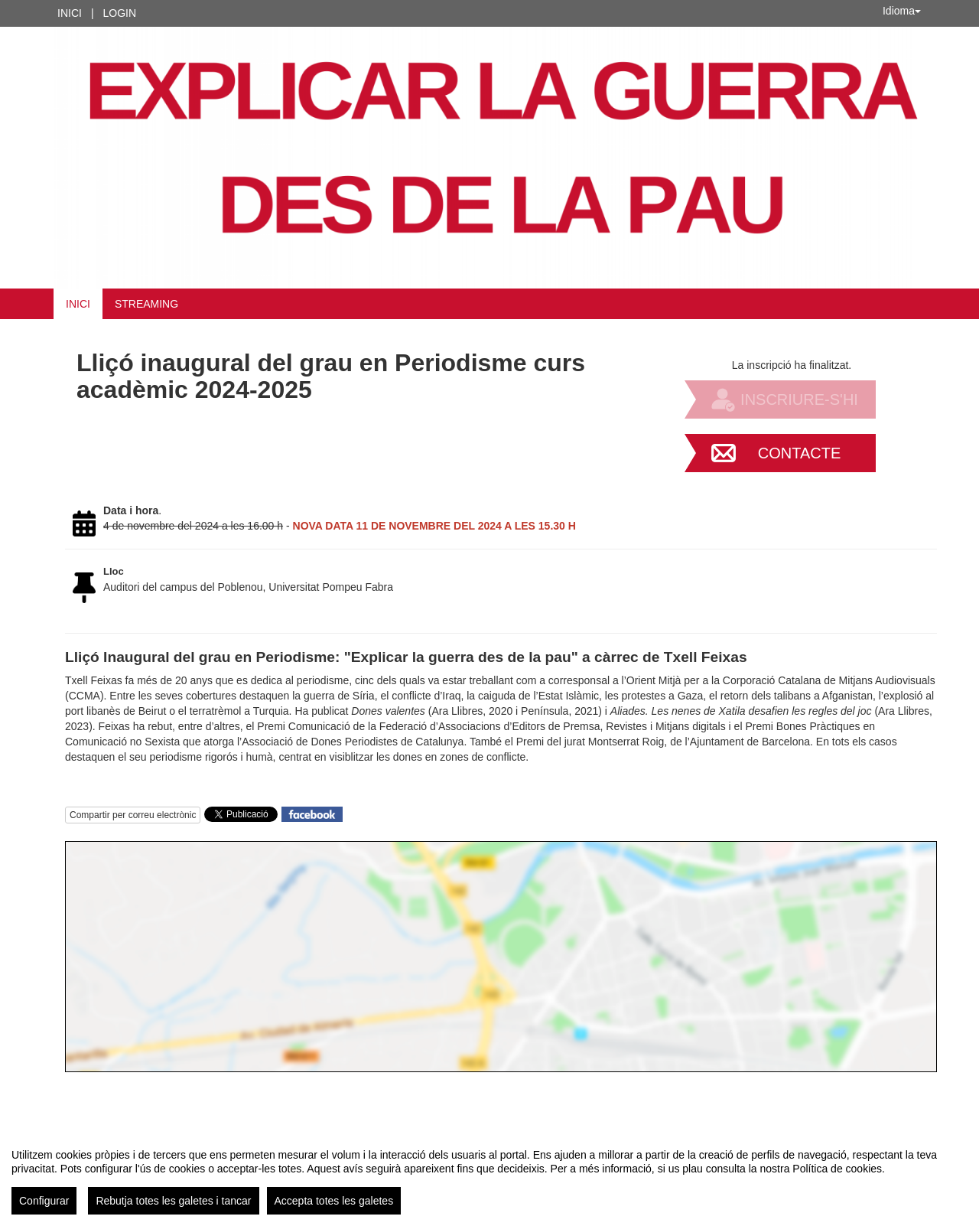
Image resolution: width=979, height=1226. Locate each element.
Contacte (799, 453)
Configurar (44, 1201)
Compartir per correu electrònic (133, 815)
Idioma (902, 11)
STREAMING (146, 304)
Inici (69, 13)
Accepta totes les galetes (334, 1201)
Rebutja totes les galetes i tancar (173, 1201)
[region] (489, 1175)
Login (120, 13)
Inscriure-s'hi (799, 399)
